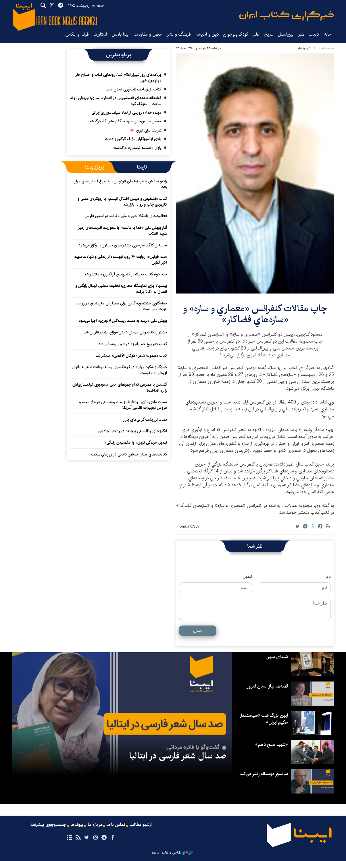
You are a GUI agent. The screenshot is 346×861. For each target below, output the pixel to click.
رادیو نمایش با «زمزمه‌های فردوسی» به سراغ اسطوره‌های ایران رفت (120, 184)
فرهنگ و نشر (178, 34)
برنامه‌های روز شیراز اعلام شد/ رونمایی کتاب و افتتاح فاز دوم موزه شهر (118, 78)
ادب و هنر (304, 48)
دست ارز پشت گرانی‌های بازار (145, 419)
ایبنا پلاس (120, 34)
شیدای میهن (277, 657)
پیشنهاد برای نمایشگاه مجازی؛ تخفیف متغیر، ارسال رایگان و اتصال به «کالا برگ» (121, 289)
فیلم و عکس (77, 34)
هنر (301, 34)
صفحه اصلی (326, 48)
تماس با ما (116, 824)
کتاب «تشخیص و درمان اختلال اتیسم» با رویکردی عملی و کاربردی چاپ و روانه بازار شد (122, 202)
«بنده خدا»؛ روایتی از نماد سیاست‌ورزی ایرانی (126, 112)
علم (256, 34)
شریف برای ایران (148, 130)
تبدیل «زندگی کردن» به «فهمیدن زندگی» (135, 442)
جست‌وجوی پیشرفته (48, 824)
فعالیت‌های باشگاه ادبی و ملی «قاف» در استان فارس (126, 216)
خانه (328, 34)
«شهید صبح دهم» (271, 744)
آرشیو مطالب (141, 824)
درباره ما (95, 824)
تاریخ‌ (268, 34)
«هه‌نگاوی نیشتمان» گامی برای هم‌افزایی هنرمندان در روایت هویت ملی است (121, 306)
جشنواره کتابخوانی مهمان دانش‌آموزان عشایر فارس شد (125, 332)
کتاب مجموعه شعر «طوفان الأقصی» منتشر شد (131, 355)
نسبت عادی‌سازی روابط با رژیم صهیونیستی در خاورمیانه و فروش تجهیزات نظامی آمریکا (123, 405)
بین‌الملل (285, 34)
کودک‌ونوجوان (235, 34)
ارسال (198, 630)
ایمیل (247, 576)
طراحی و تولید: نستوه (172, 852)
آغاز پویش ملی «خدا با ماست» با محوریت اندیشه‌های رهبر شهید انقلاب (122, 231)
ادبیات (314, 34)
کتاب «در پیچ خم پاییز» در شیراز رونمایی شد (132, 344)
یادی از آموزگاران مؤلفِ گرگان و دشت (133, 139)
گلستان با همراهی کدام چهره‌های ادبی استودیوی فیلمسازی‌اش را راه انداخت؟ (119, 387)
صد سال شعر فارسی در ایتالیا (177, 756)
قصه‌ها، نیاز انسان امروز (267, 686)
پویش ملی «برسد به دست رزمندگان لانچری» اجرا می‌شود (123, 321)
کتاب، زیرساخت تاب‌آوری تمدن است (133, 89)
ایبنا (286, 16)
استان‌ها (100, 34)
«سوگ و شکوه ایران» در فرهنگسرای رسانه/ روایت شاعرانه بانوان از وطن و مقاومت (119, 370)
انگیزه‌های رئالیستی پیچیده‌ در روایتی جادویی (132, 431)
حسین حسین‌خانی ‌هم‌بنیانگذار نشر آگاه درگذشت (124, 121)
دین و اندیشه (207, 34)
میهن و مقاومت (148, 34)
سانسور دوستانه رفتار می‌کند (264, 774)
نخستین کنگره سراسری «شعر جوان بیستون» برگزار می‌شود (122, 245)
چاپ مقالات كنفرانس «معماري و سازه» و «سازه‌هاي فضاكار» (255, 314)
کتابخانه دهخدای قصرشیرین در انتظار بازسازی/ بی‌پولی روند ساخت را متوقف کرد (115, 101)
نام (328, 576)
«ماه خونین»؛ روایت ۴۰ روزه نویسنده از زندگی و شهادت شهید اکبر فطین (120, 260)
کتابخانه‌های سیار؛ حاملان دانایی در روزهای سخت (129, 454)
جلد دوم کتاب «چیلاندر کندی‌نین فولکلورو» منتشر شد (125, 274)
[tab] (142, 167)
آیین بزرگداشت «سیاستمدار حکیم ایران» (263, 719)
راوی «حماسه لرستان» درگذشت (137, 148)
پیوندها (77, 824)
